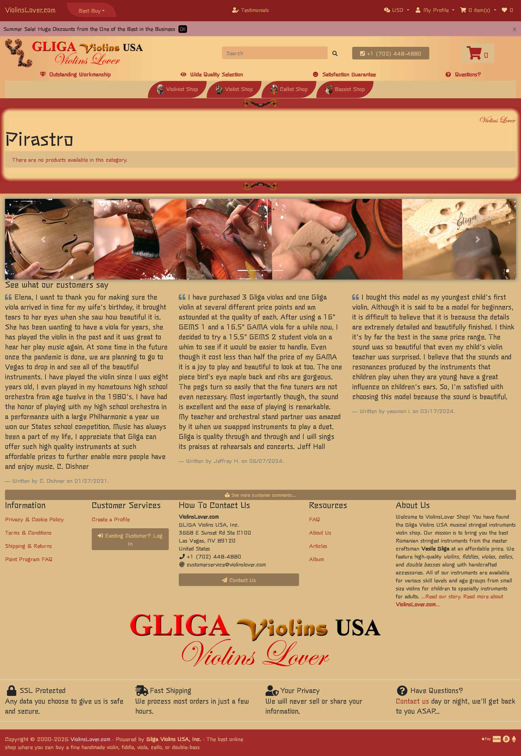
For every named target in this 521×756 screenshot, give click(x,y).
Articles (318, 545)
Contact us (412, 701)
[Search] (275, 52)
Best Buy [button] (89, 10)
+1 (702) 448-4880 (390, 53)
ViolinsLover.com (30, 9)
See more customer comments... (260, 494)
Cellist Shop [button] (289, 89)
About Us (320, 532)
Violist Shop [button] (234, 89)
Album (316, 559)
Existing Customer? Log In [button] (130, 539)
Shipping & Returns (28, 545)
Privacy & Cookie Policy (34, 519)
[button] (396, 9)
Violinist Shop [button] (177, 89)
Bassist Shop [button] (345, 89)
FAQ (314, 519)
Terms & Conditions (28, 532)
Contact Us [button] (239, 580)
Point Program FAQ (28, 559)
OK (183, 29)
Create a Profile (111, 519)
